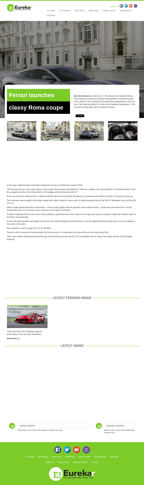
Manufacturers (126, 10)
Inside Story (93, 10)
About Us (50, 462)
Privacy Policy (63, 462)
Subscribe (51, 15)
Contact (94, 462)
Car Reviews (64, 10)
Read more (13, 338)
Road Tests (79, 10)
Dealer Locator (109, 10)
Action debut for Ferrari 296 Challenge (24, 310)
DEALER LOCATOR (115, 426)
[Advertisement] (72, 164)
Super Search (27, 426)
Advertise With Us (80, 462)
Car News (51, 10)
